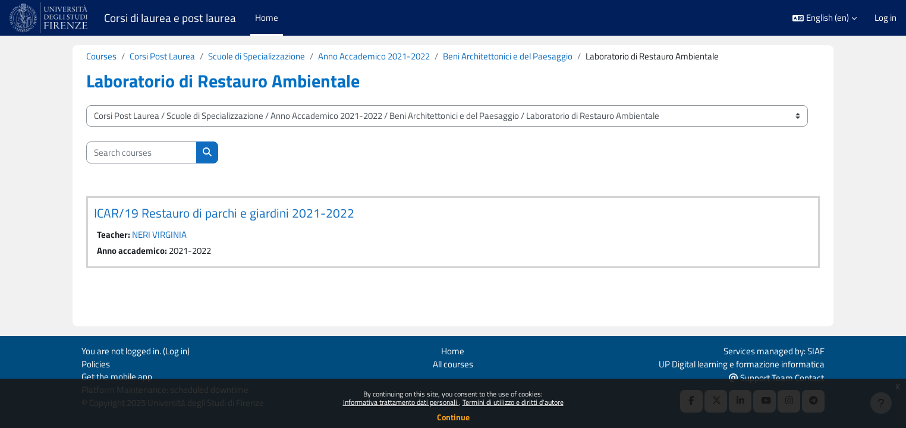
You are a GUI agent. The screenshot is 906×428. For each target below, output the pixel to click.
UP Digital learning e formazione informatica (742, 362)
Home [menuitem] (266, 17)
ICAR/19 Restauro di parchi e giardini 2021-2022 (224, 213)
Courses (101, 56)
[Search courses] (141, 153)
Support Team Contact (776, 376)
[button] (824, 18)
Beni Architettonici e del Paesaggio (507, 56)
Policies (95, 362)
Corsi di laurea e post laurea (170, 18)
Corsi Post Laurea (162, 56)
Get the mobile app (116, 376)
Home (452, 349)
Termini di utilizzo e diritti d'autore (513, 402)
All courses (453, 362)
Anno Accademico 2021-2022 (374, 56)
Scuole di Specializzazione (256, 56)
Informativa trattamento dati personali (401, 402)
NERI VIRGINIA (159, 235)
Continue (453, 417)
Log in (885, 17)
